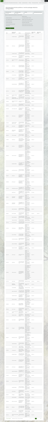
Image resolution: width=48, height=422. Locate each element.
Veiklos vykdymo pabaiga (17, 12)
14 (34, 418)
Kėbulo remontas (8, 25)
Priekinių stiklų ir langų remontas (25, 22)
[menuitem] (10, 3)
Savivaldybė (25, 12)
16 (37, 418)
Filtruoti (10, 28)
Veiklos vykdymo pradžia (8, 12)
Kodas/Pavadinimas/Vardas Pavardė (38, 12)
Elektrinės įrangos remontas (9, 22)
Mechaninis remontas (24, 16)
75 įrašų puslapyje (8, 418)
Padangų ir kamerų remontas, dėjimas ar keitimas (27, 19)
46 (40, 418)
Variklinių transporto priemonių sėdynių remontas (27, 25)
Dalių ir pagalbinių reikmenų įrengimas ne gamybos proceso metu (13, 19)
